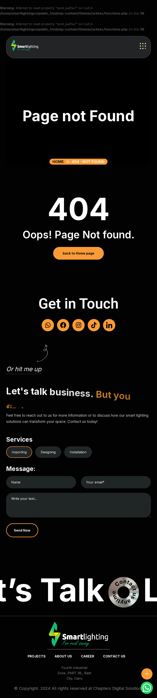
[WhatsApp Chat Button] (147, 688)
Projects (37, 656)
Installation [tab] (78, 452)
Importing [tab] (19, 452)
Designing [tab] (48, 452)
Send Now (22, 530)
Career (87, 656)
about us (63, 656)
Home (59, 162)
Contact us (114, 656)
